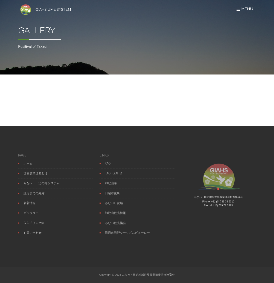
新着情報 (30, 207)
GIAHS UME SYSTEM (53, 9)
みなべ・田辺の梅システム (42, 187)
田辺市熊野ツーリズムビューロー (127, 236)
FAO (108, 167)
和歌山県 (111, 187)
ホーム (28, 167)
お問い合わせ (33, 236)
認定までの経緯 (34, 197)
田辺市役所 (112, 197)
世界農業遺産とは (36, 177)
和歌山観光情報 (115, 217)
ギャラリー (31, 217)
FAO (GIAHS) (113, 177)
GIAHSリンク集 (34, 227)
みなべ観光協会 (115, 227)
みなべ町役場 (114, 207)
